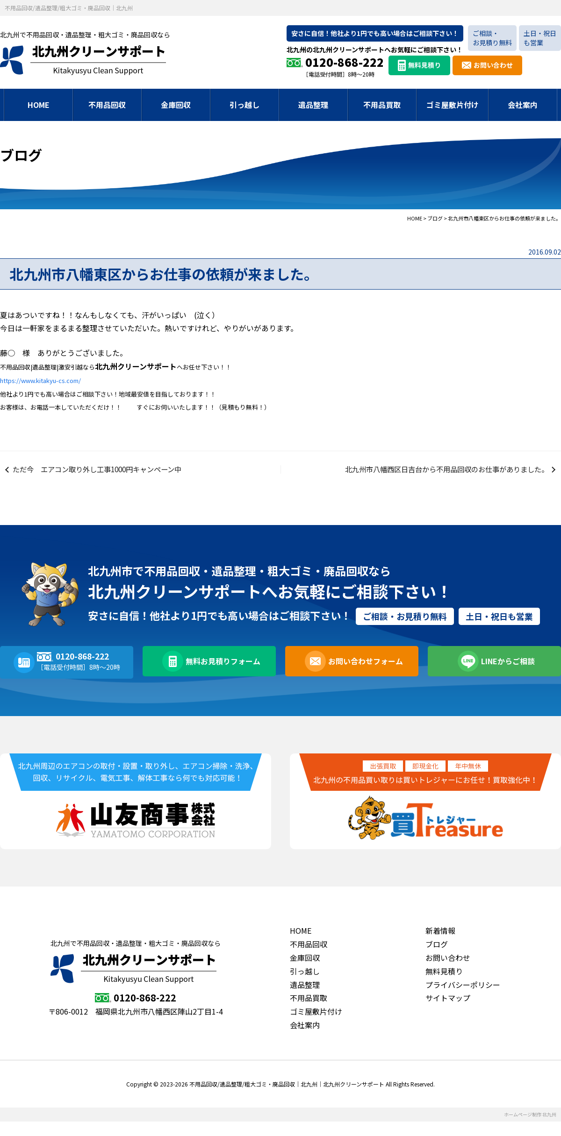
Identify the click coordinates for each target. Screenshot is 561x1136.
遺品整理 (313, 104)
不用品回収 (107, 104)
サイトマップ (447, 1012)
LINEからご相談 (506, 676)
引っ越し (244, 104)
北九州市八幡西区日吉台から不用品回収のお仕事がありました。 (438, 476)
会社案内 (523, 104)
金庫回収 (176, 104)
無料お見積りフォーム (221, 676)
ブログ (436, 958)
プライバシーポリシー (462, 998)
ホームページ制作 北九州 (530, 1128)
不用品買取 (382, 104)
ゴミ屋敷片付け (452, 104)
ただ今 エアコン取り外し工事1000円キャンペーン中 (104, 476)
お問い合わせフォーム (363, 676)
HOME (39, 104)
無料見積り (424, 65)
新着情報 (440, 945)
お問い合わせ (493, 65)
